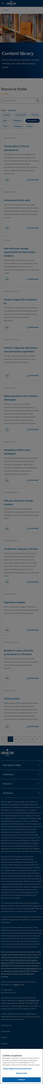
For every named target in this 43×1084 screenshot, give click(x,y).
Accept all (21, 1080)
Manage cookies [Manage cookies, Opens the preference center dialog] (21, 1073)
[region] (21, 1066)
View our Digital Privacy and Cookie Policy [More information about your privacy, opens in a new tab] (17, 1069)
